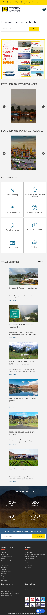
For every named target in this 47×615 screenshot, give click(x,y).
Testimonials (5, 564)
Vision (3, 557)
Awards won (4, 562)
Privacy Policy (5, 553)
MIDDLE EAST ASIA (7, 590)
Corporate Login (26, 2)
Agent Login (35, 2)
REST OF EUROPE (6, 588)
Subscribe (38, 535)
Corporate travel (6, 559)
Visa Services (28, 564)
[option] (23, 106)
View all (40, 260)
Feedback (4, 566)
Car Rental (28, 566)
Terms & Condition (6, 555)
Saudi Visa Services (30, 562)
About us (4, 551)
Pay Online (4, 579)
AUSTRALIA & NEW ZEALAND (10, 592)
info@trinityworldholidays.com (11, 2)
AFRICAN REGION (6, 594)
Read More (12, 299)
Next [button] (43, 106)
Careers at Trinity (6, 570)
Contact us (4, 572)
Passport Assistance (31, 555)
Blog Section (5, 577)
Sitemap (3, 568)
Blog (2, 574)
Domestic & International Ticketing (35, 553)
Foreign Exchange (30, 557)
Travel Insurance (29, 559)
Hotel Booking (29, 551)
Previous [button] (3, 106)
